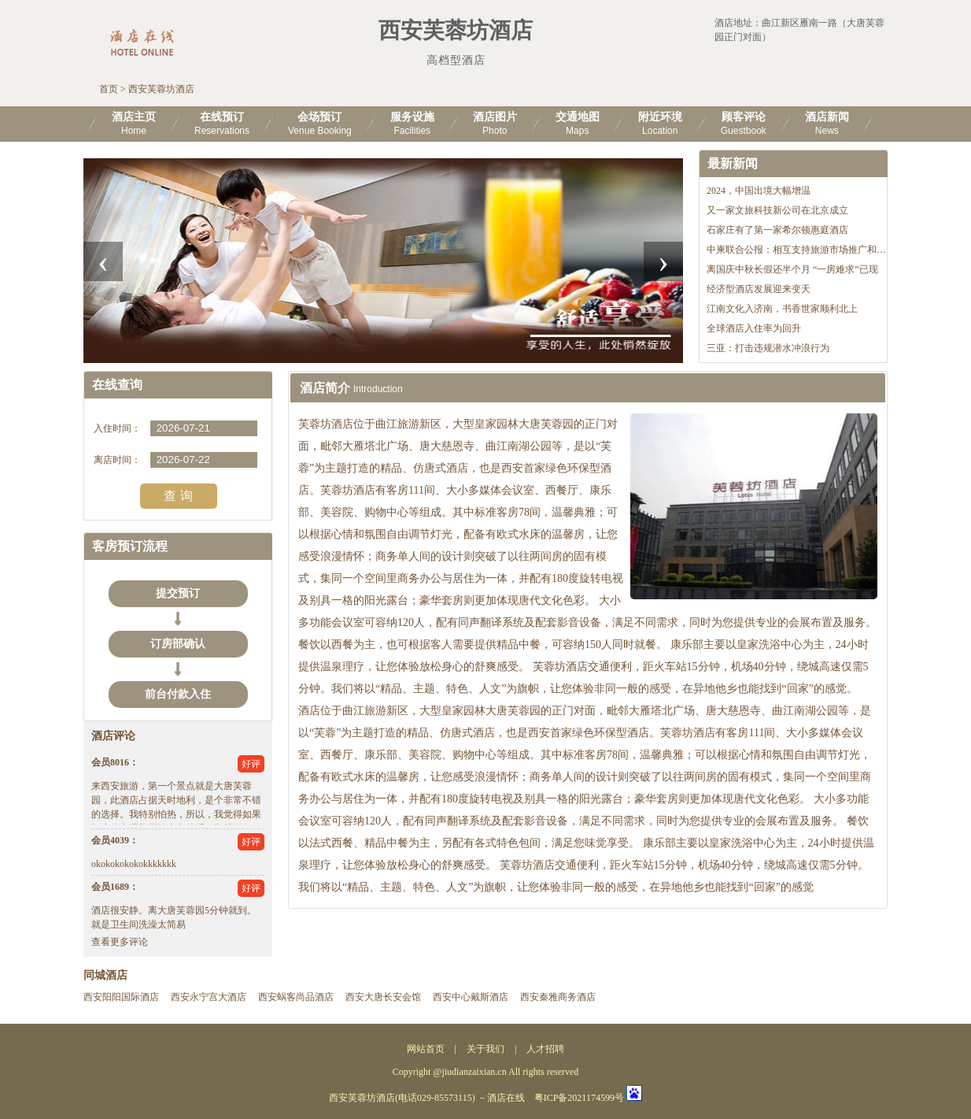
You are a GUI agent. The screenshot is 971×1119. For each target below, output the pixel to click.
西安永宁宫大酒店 (208, 996)
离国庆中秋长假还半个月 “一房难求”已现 (792, 269)
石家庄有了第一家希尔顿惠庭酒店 (777, 229)
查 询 (178, 495)
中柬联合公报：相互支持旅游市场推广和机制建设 (810, 249)
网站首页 (426, 1048)
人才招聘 (545, 1048)
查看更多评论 (119, 941)
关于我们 (485, 1048)
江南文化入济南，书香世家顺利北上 (782, 308)
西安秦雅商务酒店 (558, 996)
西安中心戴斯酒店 (470, 996)
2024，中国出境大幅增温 (758, 190)
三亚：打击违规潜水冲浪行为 (768, 348)
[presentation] (103, 261)
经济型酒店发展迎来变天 (758, 289)
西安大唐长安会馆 (383, 996)
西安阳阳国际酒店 (121, 996)
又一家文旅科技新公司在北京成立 (777, 210)
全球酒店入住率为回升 (754, 328)
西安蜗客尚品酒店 (296, 996)
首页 (108, 88)
